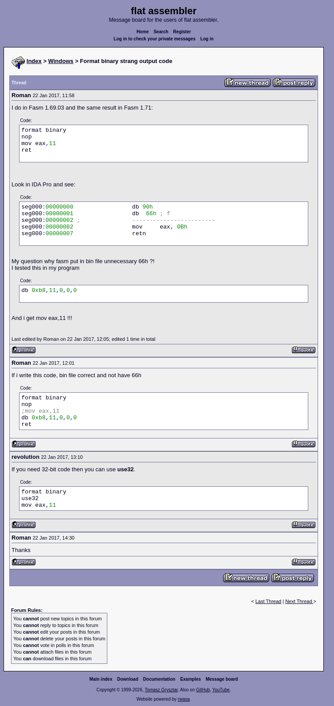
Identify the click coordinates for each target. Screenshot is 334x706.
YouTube (220, 689)
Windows (61, 61)
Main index (101, 679)
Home (143, 31)
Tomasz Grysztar (161, 689)
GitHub (203, 689)
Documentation (159, 679)
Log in (207, 38)
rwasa (184, 699)
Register (182, 31)
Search (160, 31)
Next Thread (299, 601)
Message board (222, 679)
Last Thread (268, 601)
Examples (190, 679)
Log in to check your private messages (155, 38)
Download (127, 679)
